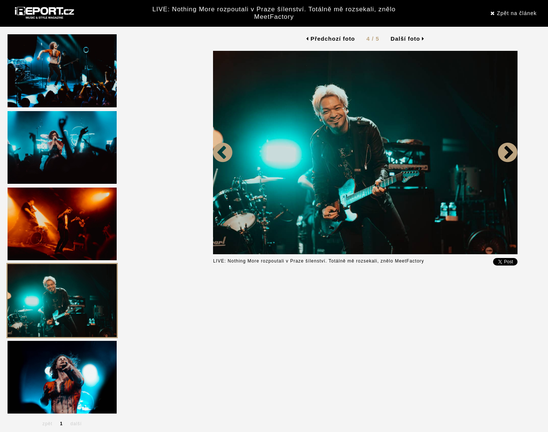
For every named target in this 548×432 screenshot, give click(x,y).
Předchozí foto (330, 38)
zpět (48, 423)
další (76, 423)
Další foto (408, 38)
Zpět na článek (513, 13)
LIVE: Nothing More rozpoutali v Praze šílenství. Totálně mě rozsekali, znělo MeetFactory (274, 13)
